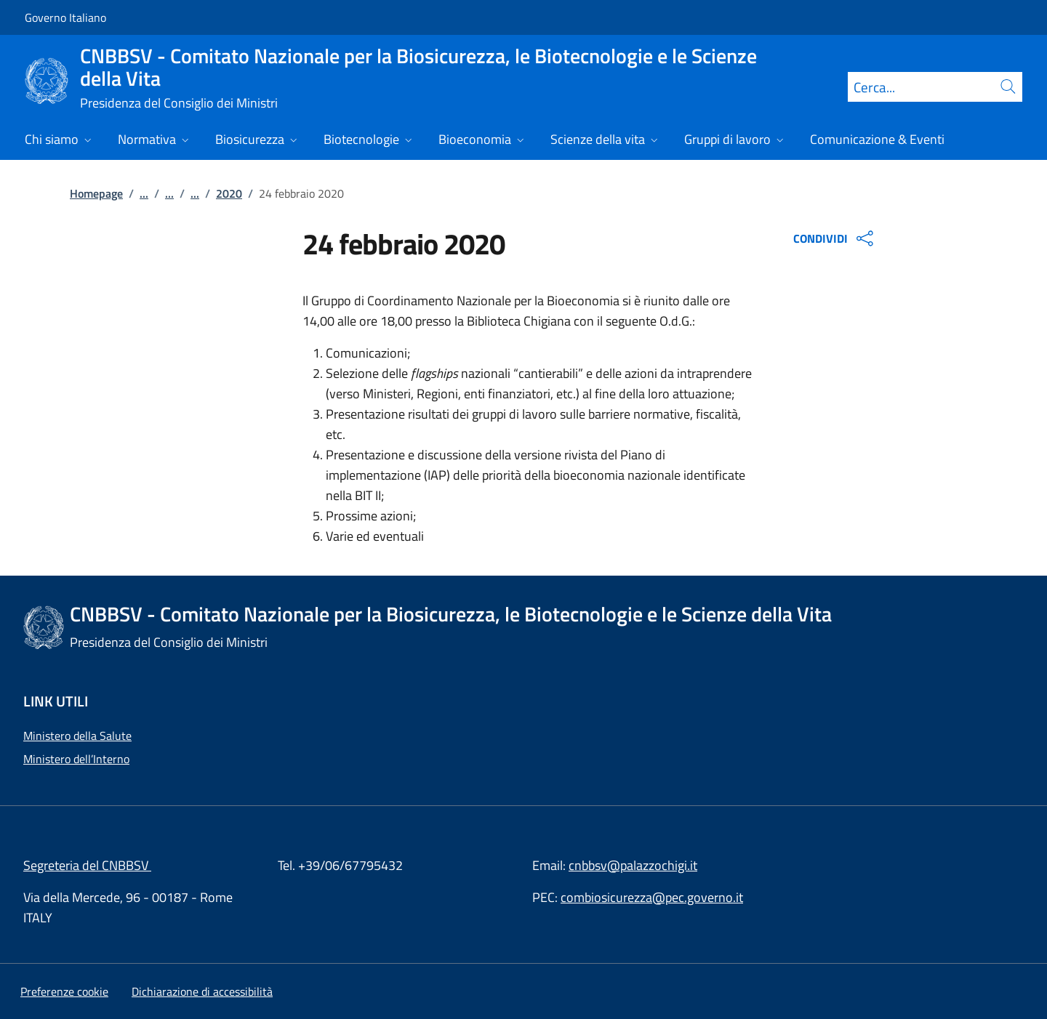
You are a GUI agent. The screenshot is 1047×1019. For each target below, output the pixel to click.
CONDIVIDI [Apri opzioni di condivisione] (835, 238)
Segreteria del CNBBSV (87, 865)
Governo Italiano (65, 17)
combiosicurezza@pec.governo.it (652, 897)
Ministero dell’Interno (76, 759)
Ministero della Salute (77, 735)
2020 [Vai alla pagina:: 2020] (229, 193)
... (144, 193)
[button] (64, 991)
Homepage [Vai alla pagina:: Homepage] (96, 193)
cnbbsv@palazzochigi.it (633, 865)
